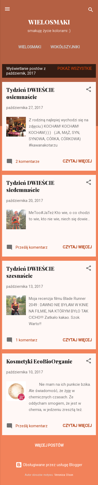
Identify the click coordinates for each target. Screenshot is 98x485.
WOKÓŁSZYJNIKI (65, 47)
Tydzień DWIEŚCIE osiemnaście (30, 93)
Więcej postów (49, 445)
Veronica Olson (63, 475)
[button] (88, 90)
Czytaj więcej (77, 161)
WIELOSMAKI (49, 22)
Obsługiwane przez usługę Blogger (49, 464)
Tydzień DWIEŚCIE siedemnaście (30, 186)
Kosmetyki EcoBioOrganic (39, 361)
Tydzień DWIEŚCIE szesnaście (30, 272)
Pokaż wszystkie (74, 68)
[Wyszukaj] (91, 11)
